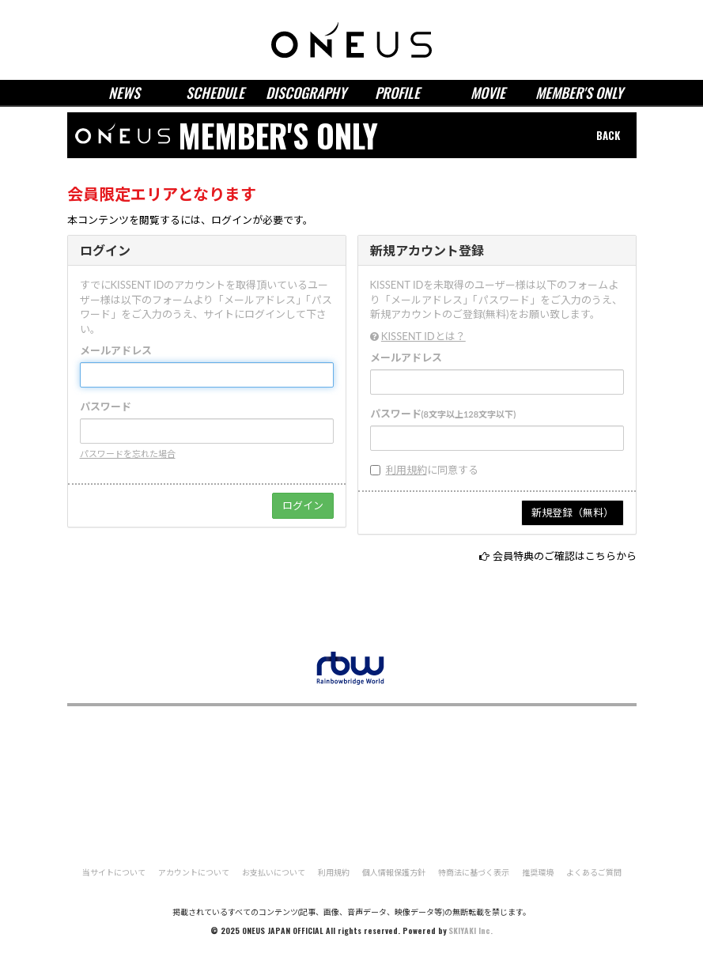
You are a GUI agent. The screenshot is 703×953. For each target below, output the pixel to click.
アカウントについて (193, 872)
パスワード (105, 406)
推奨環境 (538, 872)
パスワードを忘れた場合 (128, 453)
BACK (608, 135)
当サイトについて (114, 872)
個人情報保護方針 (393, 872)
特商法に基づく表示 (473, 872)
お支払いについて (273, 872)
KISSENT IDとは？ (423, 336)
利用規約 (406, 469)
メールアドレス (116, 350)
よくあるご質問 (594, 872)
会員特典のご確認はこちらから (565, 556)
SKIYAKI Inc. (470, 930)
